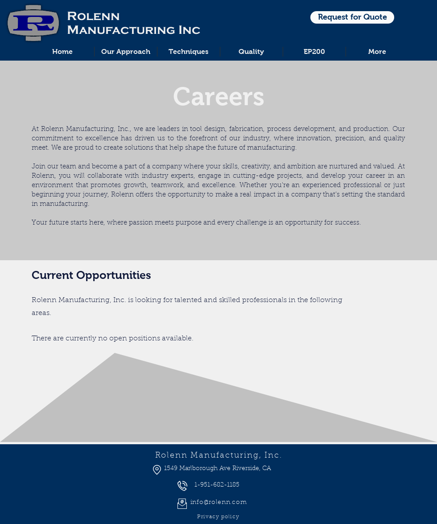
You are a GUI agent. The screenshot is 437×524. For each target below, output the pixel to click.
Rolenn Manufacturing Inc (134, 23)
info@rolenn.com (218, 502)
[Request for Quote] (352, 17)
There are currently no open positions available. (113, 338)
